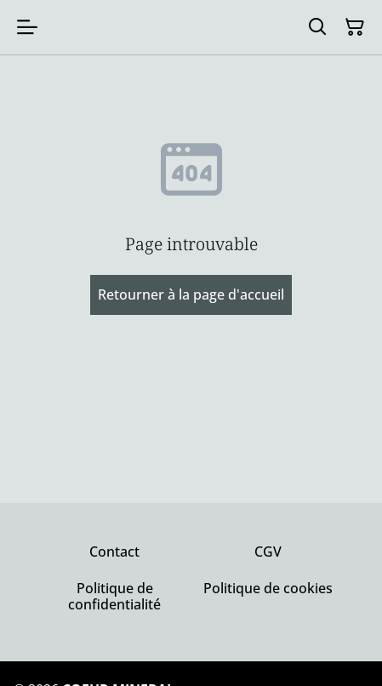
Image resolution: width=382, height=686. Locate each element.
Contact (114, 551)
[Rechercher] (317, 27)
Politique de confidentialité (114, 596)
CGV (268, 551)
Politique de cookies (268, 588)
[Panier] (354, 27)
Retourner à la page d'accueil (191, 294)
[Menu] (27, 27)
